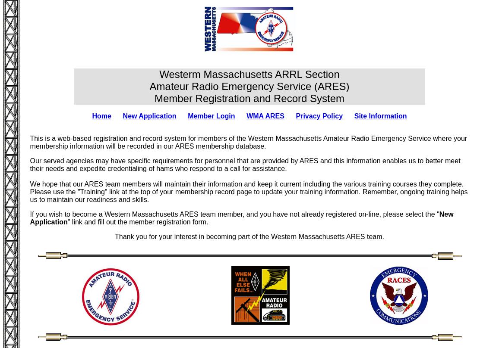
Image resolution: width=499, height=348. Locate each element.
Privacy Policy (319, 116)
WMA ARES (265, 116)
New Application (150, 116)
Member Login (211, 116)
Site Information (380, 116)
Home (101, 116)
